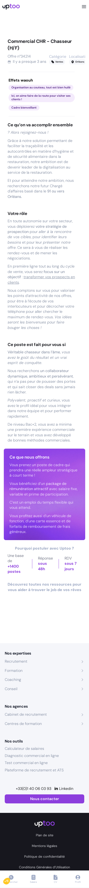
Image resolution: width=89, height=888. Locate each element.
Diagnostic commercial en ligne (32, 755)
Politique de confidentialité (44, 856)
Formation (14, 670)
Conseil (11, 688)
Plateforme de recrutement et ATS (34, 770)
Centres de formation (23, 723)
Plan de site (44, 835)
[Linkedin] (63, 788)
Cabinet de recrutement (26, 714)
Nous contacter (44, 798)
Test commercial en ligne (26, 762)
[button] (10, 880)
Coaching (13, 679)
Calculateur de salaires (24, 748)
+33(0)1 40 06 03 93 (33, 788)
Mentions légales (44, 846)
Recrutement (16, 661)
